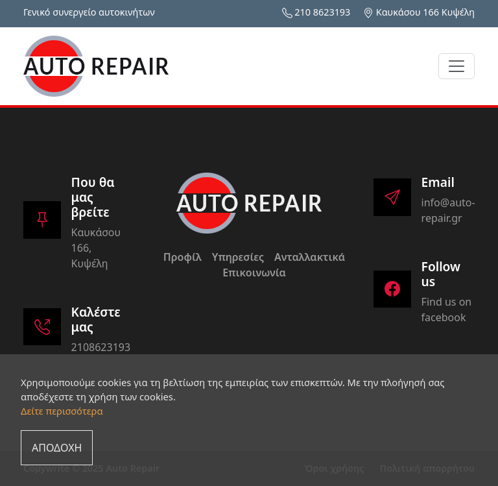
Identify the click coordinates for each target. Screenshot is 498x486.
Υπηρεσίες (238, 257)
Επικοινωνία (254, 272)
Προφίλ (182, 257)
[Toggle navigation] (456, 66)
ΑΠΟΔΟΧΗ (57, 448)
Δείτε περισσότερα (62, 410)
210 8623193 (322, 12)
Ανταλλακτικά (309, 257)
